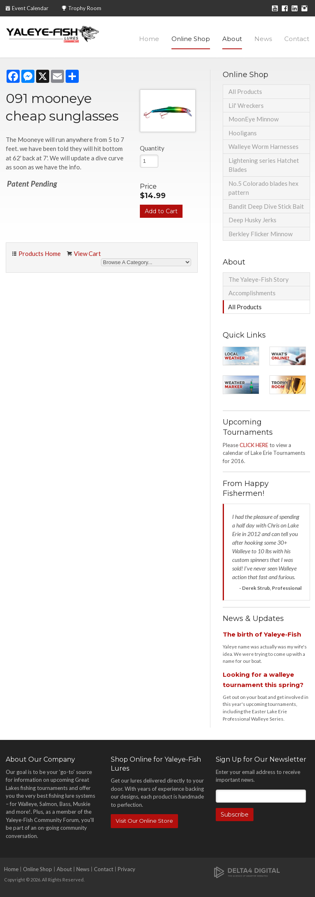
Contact (296, 39)
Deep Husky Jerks (252, 220)
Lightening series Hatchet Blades (263, 165)
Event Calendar (30, 8)
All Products (245, 91)
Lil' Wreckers (246, 105)
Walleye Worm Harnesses (263, 146)
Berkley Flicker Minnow (260, 233)
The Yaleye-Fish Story (258, 279)
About (232, 39)
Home (149, 39)
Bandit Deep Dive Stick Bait (266, 206)
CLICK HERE (254, 445)
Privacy (126, 869)
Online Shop (190, 39)
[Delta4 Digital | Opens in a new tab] (247, 871)
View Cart (87, 253)
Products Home (39, 253)
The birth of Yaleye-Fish (262, 634)
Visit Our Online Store (144, 820)
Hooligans (242, 133)
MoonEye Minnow (253, 119)
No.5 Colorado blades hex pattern (263, 188)
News (263, 39)
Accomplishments (252, 293)
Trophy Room (84, 8)
